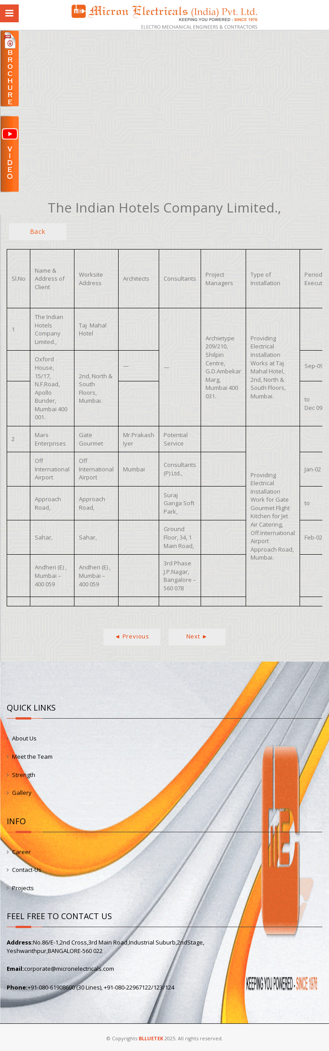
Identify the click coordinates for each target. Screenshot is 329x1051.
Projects (23, 888)
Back (37, 231)
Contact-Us (26, 870)
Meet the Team (32, 756)
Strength (23, 775)
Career (21, 852)
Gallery (22, 793)
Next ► (197, 636)
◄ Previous (132, 636)
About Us (24, 738)
